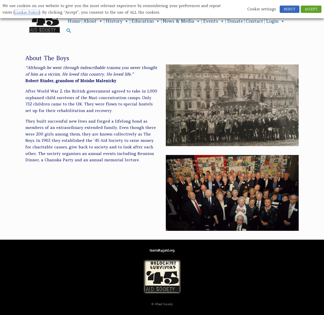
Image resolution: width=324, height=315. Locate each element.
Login (275, 21)
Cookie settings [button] (261, 9)
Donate (235, 21)
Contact (254, 21)
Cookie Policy (26, 12)
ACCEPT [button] (311, 9)
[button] (68, 31)
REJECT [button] (289, 9)
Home (74, 21)
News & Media (181, 21)
